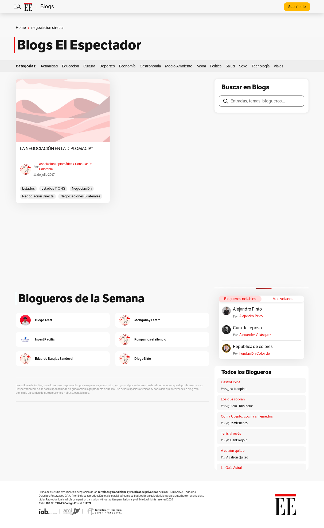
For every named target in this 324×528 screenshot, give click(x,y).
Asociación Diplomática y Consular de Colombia (65, 166)
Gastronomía (150, 66)
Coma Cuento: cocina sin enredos (247, 416)
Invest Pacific (45, 339)
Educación (70, 66)
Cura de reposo (247, 328)
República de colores (253, 346)
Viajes (278, 66)
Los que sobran (233, 399)
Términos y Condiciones (113, 492)
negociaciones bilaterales (80, 196)
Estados (28, 188)
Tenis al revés (231, 433)
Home (21, 27)
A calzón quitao (233, 451)
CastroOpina (230, 382)
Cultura (89, 66)
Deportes (107, 66)
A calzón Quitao (237, 457)
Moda (201, 66)
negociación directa (38, 196)
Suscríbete (297, 7)
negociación (82, 188)
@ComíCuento (237, 423)
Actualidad (49, 66)
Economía (127, 66)
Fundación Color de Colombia (254, 353)
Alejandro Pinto (247, 309)
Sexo (243, 66)
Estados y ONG (53, 188)
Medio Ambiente (178, 66)
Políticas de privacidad (144, 492)
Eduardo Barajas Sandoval (54, 359)
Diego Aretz (43, 320)
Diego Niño (142, 359)
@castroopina (236, 389)
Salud (230, 66)
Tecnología (261, 66)
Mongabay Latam (147, 320)
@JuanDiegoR (236, 440)
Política (215, 66)
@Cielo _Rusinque (239, 406)
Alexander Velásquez (255, 335)
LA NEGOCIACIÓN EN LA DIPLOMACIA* (56, 148)
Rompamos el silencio (150, 339)
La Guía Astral (231, 468)
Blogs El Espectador (79, 45)
